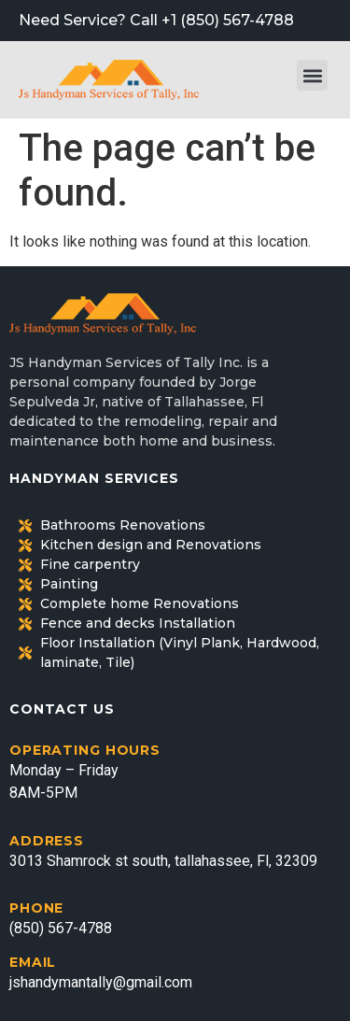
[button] (312, 75)
